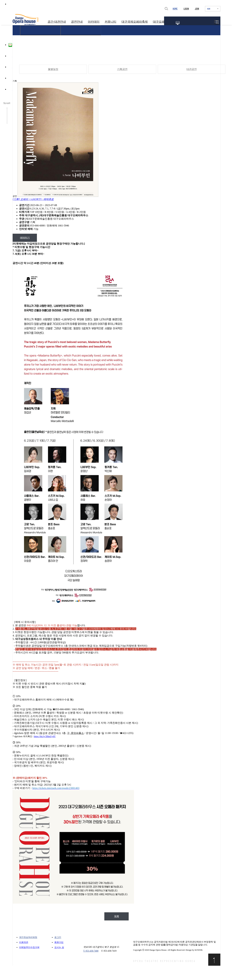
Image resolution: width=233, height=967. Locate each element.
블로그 (10, 45)
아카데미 (94, 21)
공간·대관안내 (57, 21)
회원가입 (58, 942)
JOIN (197, 8)
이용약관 (23, 942)
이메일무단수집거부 (29, 947)
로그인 (57, 937)
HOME (175, 8)
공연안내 (77, 21)
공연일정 (190, 23)
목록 (116, 916)
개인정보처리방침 (28, 937)
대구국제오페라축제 (135, 21)
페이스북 (10, 56)
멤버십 (178, 23)
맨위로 (214, 960)
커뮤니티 (110, 21)
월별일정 (52, 69)
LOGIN (186, 8)
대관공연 (191, 69)
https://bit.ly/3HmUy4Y (44, 736)
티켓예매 (204, 23)
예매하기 (25, 237)
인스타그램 (10, 67)
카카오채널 (10, 90)
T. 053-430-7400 (91, 951)
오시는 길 (59, 947)
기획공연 (122, 69)
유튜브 (10, 78)
